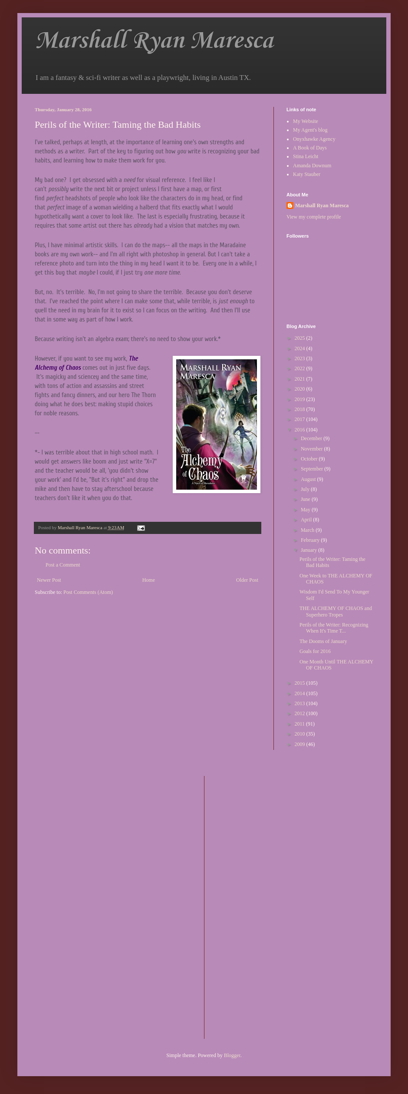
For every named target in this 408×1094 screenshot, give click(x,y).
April (307, 520)
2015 (300, 683)
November (312, 449)
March (308, 530)
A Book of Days (310, 148)
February (311, 540)
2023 (300, 358)
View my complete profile (313, 217)
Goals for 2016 (315, 651)
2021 (300, 379)
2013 (300, 703)
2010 (300, 734)
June (306, 499)
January (309, 550)
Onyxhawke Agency (314, 139)
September (312, 469)
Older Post (247, 580)
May (306, 510)
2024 (300, 348)
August (309, 479)
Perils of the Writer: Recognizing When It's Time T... (334, 628)
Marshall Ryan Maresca (154, 41)
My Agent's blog (310, 130)
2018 (300, 409)
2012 (300, 713)
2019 (300, 399)
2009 (300, 744)
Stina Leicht (305, 156)
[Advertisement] (245, 906)
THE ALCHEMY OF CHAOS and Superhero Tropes (335, 611)
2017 (300, 419)
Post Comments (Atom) (88, 592)
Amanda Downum (312, 165)
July (306, 489)
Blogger (232, 1055)
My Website (305, 121)
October (310, 459)
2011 (300, 724)
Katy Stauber (306, 174)
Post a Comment (63, 565)
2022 (300, 368)
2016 (300, 430)
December (312, 438)
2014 (300, 693)
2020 (300, 389)
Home (148, 580)
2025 (300, 338)
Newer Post (49, 580)
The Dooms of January (323, 641)
